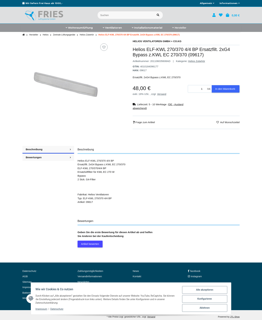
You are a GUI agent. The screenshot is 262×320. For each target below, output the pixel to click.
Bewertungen (48, 157)
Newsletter (83, 281)
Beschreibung (48, 149)
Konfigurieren (204, 299)
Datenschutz (57, 309)
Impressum (42, 309)
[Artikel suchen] (158, 15)
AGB (25, 276)
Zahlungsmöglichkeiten (90, 271)
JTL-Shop (235, 316)
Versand (161, 94)
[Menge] (197, 89)
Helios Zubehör (196, 61)
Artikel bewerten (90, 243)
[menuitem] (79, 28)
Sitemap (27, 281)
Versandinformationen (90, 276)
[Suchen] (125, 15)
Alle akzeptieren (203, 290)
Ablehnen (204, 308)
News (136, 271)
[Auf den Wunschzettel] (104, 47)
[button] (207, 3)
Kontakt (137, 276)
